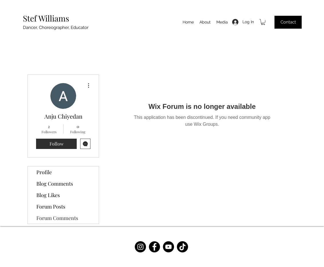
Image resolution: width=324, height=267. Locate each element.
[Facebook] (154, 246)
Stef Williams (46, 18)
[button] (263, 22)
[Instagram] (140, 246)
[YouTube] (168, 246)
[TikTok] (182, 246)
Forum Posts (50, 206)
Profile (44, 172)
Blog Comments (54, 183)
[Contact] (288, 22)
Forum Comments (57, 218)
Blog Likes (48, 195)
